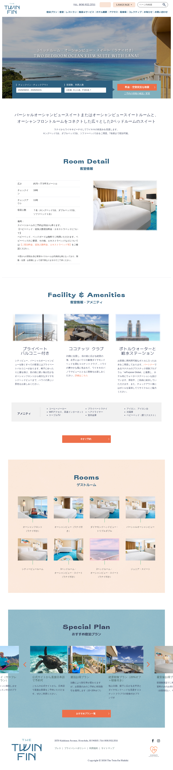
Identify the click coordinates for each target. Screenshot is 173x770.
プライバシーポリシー (75, 748)
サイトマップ (107, 748)
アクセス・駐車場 (118, 12)
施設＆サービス (86, 12)
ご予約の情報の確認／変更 (137, 93)
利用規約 (93, 748)
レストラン (71, 12)
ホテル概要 (101, 12)
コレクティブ (135, 12)
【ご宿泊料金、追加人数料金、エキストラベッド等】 (46, 244)
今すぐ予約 (85, 439)
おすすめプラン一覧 (86, 713)
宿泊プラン (51, 12)
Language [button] (123, 4)
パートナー (149, 364)
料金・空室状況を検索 (137, 87)
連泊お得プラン (79, 677)
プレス (57, 748)
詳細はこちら (81, 375)
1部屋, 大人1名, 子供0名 (77, 90)
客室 (61, 12)
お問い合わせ (161, 12)
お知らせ (148, 12)
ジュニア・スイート (140, 569)
